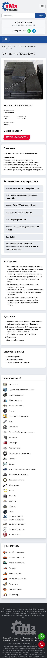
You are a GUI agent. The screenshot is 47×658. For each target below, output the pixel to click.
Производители (28, 638)
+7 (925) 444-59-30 (18, 31)
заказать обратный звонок (20, 271)
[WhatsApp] (29, 31)
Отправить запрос (16, 137)
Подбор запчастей (16, 638)
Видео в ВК (6, 640)
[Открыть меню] (42, 6)
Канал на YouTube (17, 640)
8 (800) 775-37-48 (23, 22)
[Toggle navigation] (5, 39)
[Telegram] (34, 31)
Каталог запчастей (12, 378)
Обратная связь (38, 640)
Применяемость (11, 546)
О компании (29, 640)
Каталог (6, 638)
